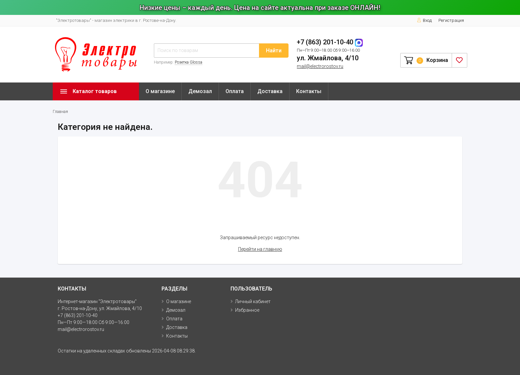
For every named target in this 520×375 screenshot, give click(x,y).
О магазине (160, 91)
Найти (274, 50)
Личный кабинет (253, 301)
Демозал (200, 91)
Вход (424, 20)
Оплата (235, 91)
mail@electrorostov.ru (320, 66)
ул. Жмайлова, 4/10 (327, 58)
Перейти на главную (260, 249)
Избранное (247, 310)
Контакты (308, 91)
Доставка (270, 91)
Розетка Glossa (188, 62)
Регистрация (451, 20)
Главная (60, 111)
